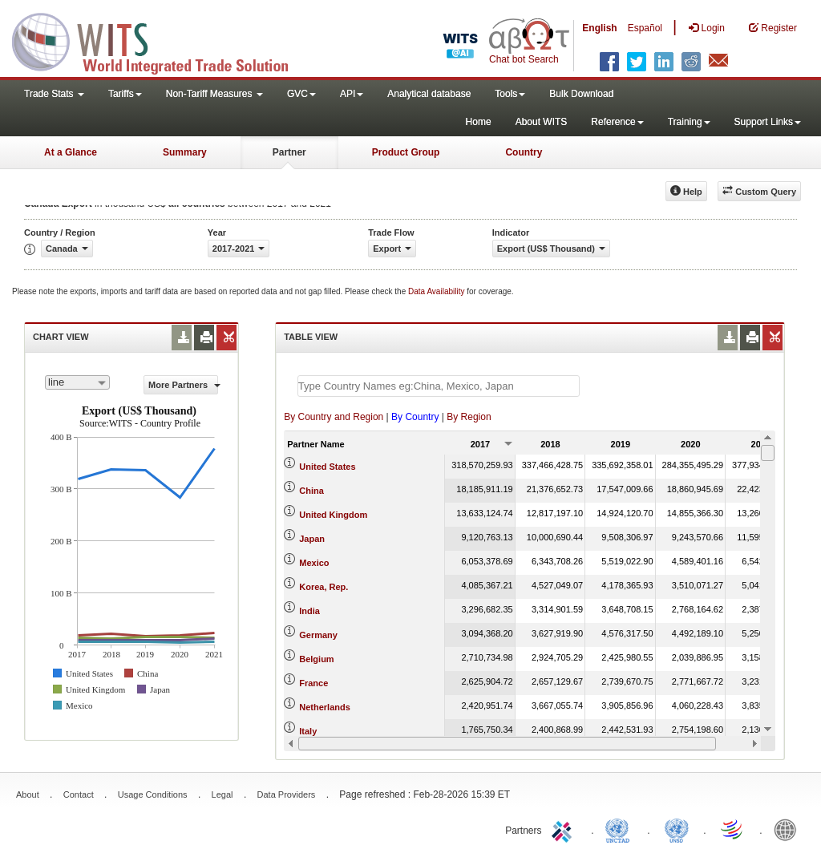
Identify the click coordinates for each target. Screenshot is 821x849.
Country (523, 152)
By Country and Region (333, 416)
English (599, 28)
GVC (301, 93)
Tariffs (125, 93)
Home (478, 121)
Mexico (314, 563)
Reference (617, 121)
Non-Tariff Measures (214, 93)
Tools (510, 93)
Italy (308, 731)
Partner (289, 152)
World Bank (789, 829)
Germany (318, 635)
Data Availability (437, 291)
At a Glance (70, 152)
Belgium (316, 659)
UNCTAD (621, 829)
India (309, 611)
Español (645, 28)
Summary (185, 152)
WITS (160, 40)
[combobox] (77, 382)
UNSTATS (677, 829)
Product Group (406, 152)
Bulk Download (581, 93)
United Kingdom (333, 515)
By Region (469, 416)
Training (689, 121)
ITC (564, 829)
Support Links (767, 121)
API (351, 93)
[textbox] (438, 386)
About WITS (542, 121)
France (313, 683)
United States (327, 466)
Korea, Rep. (323, 587)
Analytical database (429, 93)
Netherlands (324, 707)
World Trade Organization (733, 829)
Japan (312, 539)
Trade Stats (54, 93)
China (311, 490)
